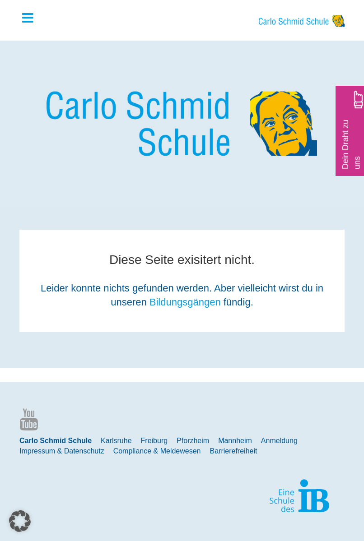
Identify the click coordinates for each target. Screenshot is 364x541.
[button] (20, 521)
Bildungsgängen (185, 302)
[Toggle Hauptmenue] (32, 18)
